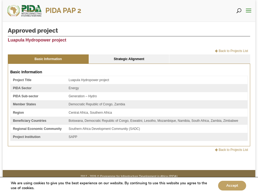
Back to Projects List (231, 51)
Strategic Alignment (129, 59)
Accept (232, 185)
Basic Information (48, 59)
